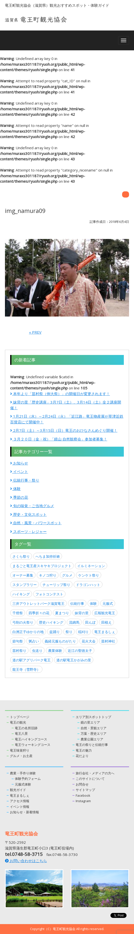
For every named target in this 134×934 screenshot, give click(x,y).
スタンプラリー (24, 584)
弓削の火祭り (22, 622)
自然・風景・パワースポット (36, 522)
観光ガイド (18, 790)
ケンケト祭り (88, 575)
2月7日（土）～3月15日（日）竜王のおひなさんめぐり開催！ (63, 430)
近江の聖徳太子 (80, 650)
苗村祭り (19, 650)
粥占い (34, 641)
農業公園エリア (92, 739)
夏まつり (62, 613)
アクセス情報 (19, 801)
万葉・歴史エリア (93, 733)
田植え (106, 622)
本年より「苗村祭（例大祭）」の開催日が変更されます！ (60, 393)
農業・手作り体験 (23, 773)
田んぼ (90, 622)
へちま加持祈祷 (47, 556)
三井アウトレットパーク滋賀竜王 (38, 603)
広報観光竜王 (104, 613)
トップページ (19, 717)
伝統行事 (77, 603)
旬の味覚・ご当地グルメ (32, 505)
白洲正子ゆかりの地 (28, 631)
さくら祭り (21, 556)
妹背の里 (82, 613)
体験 (15, 488)
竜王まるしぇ (104, 631)
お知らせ (19, 463)
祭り (69, 631)
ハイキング (21, 594)
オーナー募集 (22, 575)
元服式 (107, 603)
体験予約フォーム (28, 778)
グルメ (67, 575)
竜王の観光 (18, 722)
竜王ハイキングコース (31, 739)
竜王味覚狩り (19, 750)
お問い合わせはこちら (26, 860)
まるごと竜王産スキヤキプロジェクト (41, 565)
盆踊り (54, 631)
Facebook (83, 795)
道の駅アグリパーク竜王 (31, 660)
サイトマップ (85, 790)
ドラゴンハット (88, 584)
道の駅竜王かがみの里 (73, 660)
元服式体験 (23, 784)
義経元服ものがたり (60, 641)
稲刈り (83, 631)
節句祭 (17, 641)
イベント (19, 471)
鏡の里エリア (90, 722)
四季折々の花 (39, 613)
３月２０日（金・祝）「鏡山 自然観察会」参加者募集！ (58, 439)
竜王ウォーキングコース (32, 744)
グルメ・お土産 (21, 756)
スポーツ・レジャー (28, 531)
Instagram (83, 801)
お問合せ (82, 784)
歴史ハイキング (51, 622)
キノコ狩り (47, 575)
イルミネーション (91, 565)
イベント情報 (19, 806)
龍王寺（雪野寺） (26, 669)
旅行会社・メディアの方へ (95, 773)
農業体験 (55, 650)
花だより (82, 756)
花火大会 (89, 641)
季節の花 (19, 497)
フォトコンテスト (49, 594)
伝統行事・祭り (24, 480)
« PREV (35, 332)
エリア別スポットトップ (93, 717)
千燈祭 (17, 613)
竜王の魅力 (84, 750)
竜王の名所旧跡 (26, 728)
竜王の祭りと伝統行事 (92, 744)
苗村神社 (108, 641)
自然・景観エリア (93, 728)
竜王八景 (21, 733)
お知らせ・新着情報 (24, 812)
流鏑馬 (74, 622)
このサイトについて (90, 778)
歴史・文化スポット (28, 514)
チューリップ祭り (56, 584)
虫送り (37, 650)
